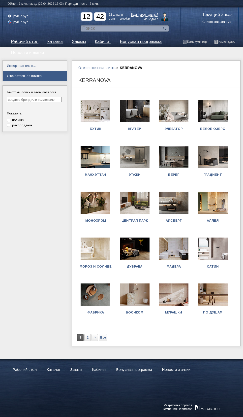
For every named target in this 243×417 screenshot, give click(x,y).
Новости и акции (176, 369)
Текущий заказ (217, 14)
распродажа (19, 125)
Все (103, 337)
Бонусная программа (141, 41)
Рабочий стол (24, 41)
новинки (15, 120)
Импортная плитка (21, 66)
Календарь (227, 41)
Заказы (79, 41)
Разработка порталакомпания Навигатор (177, 407)
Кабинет (103, 41)
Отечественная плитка (97, 68)
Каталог (55, 41)
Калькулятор (197, 41)
